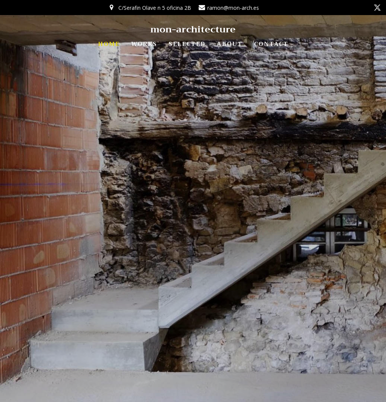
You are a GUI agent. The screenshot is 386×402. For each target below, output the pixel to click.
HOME (109, 44)
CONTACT (271, 44)
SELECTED (186, 44)
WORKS (144, 44)
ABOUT (230, 44)
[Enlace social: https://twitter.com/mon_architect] (377, 7)
